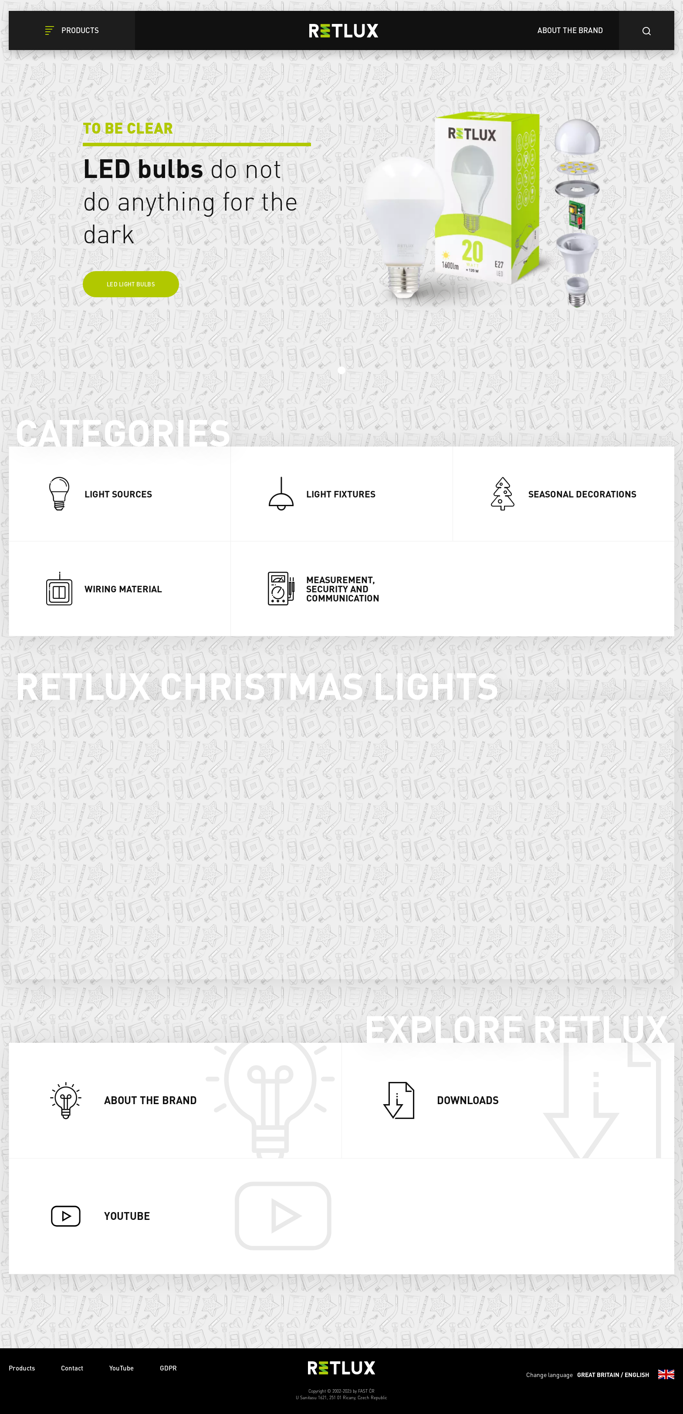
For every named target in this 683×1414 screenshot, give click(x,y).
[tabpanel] (341, 191)
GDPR (168, 1368)
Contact (72, 1368)
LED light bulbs (131, 284)
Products (22, 1368)
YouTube (121, 1368)
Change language (600, 1374)
